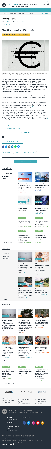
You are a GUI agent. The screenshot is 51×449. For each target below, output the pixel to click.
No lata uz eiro (26, 152)
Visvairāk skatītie (9, 400)
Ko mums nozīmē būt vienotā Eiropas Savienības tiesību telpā (42, 185)
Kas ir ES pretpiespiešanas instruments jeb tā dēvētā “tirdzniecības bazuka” (42, 208)
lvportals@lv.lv (14, 428)
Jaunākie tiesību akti (10, 398)
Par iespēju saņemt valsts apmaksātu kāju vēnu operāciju (25, 371)
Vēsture (34, 152)
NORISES (21, 4)
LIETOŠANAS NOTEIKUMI (12, 419)
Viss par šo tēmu (8, 242)
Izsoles (22, 401)
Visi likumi (7, 402)
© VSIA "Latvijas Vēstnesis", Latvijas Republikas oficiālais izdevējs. (18, 442)
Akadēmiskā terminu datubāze (14, 125)
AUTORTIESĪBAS (10, 422)
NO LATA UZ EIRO (6, 176)
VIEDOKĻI (26, 4)
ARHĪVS (27, 6)
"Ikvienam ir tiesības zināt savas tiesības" (18, 436)
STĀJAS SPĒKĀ (5, 258)
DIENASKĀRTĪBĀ (34, 4)
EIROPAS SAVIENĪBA (7, 173)
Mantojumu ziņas (25, 403)
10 (17, 141)
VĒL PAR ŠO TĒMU (7, 168)
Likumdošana (29, 299)
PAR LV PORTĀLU (10, 417)
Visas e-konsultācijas (9, 383)
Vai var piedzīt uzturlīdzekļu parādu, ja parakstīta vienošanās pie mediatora (8, 373)
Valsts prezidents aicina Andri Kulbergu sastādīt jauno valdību (41, 349)
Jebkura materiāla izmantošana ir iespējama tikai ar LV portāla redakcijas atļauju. (22, 440)
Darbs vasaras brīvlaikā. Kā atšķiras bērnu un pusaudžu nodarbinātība (42, 290)
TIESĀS (13, 6)
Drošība (24, 272)
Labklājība (44, 294)
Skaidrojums (9, 21)
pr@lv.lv (16, 430)
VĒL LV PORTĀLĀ (7, 304)
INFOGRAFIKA (5, 253)
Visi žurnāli (40, 403)
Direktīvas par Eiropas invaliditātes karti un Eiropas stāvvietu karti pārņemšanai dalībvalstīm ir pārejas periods (25, 237)
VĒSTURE (4, 178)
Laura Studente (6, 18)
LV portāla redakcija (13, 426)
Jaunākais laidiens (25, 399)
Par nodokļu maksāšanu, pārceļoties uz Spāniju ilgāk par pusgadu (41, 223)
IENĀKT (47, 1)
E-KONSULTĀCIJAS (20, 6)
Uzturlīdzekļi (8, 378)
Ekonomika (16, 152)
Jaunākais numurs (42, 399)
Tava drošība (40, 327)
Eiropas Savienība (20, 21)
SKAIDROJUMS (5, 256)
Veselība (24, 332)
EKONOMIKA (5, 175)
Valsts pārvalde (45, 352)
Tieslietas (40, 274)
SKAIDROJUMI (14, 4)
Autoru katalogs (42, 401)
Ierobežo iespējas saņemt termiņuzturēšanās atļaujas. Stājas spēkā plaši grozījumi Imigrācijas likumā (25, 267)
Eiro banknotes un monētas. (13, 128)
